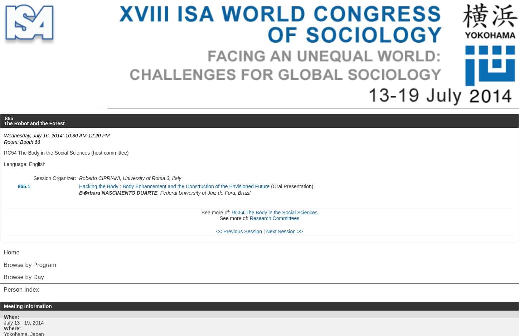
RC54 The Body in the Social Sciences (274, 212)
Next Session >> (284, 231)
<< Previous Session (239, 231)
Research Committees (275, 218)
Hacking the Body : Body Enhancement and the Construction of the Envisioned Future (174, 186)
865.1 (24, 186)
